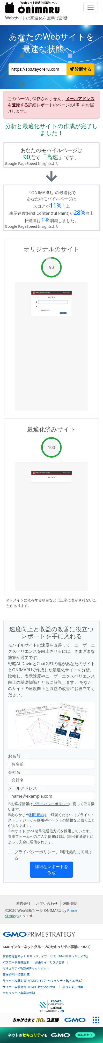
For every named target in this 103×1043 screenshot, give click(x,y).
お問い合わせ (47, 903)
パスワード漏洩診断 (16, 962)
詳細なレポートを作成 (51, 870)
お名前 (19, 756)
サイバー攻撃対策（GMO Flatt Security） (30, 987)
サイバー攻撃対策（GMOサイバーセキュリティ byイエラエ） (43, 980)
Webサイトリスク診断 (50, 962)
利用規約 (36, 814)
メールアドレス (27, 788)
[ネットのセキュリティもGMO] (51, 1035)
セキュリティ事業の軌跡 (19, 992)
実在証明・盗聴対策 (16, 974)
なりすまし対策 (72, 987)
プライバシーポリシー (51, 803)
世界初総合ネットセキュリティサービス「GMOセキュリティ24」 (46, 956)
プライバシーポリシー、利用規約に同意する (53, 855)
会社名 (19, 772)
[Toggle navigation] (90, 7)
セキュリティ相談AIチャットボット (26, 968)
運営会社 (23, 903)
